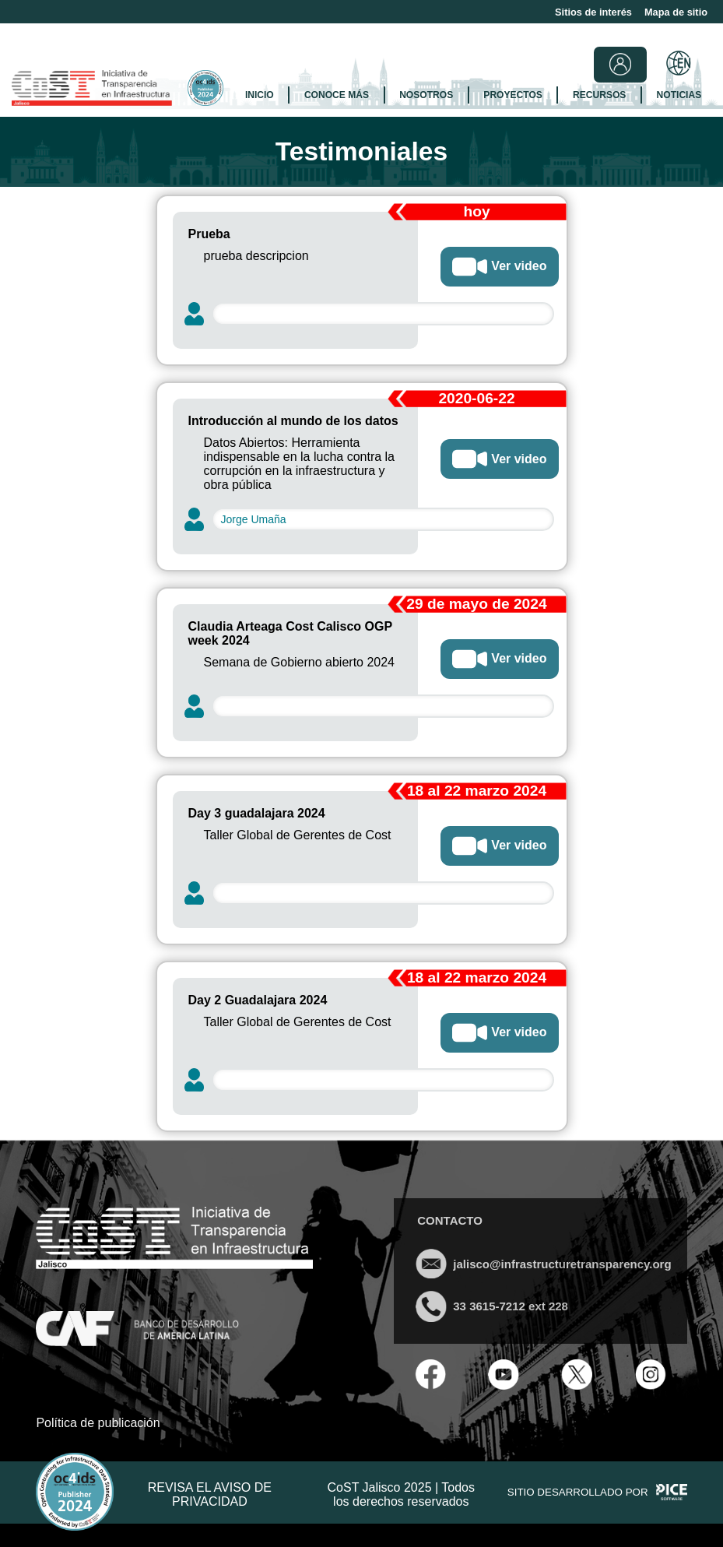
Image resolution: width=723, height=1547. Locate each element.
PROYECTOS (512, 95)
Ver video (499, 266)
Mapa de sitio (675, 12)
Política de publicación (98, 1422)
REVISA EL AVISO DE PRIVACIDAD (210, 1494)
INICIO (259, 95)
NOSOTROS (426, 95)
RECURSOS (599, 95)
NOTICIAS (679, 95)
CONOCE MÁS (336, 95)
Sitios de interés (593, 12)
